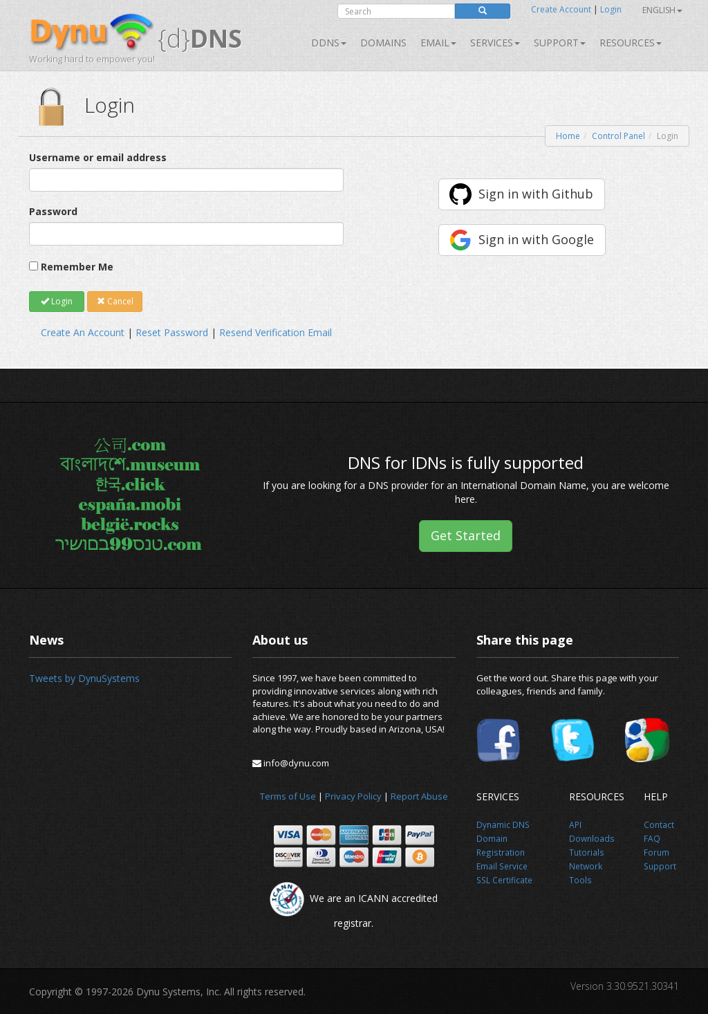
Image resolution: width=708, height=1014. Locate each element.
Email (438, 42)
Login (611, 9)
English (662, 10)
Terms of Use (288, 796)
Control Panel (618, 136)
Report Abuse (419, 796)
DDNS (328, 42)
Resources (630, 42)
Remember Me (77, 266)
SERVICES (495, 42)
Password (53, 211)
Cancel (115, 301)
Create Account (561, 9)
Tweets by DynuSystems (84, 678)
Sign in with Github (535, 193)
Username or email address (98, 157)
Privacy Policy (353, 796)
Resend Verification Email (275, 332)
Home (568, 136)
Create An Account (82, 332)
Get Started (466, 535)
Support (560, 42)
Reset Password (172, 332)
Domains (383, 42)
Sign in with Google (536, 239)
